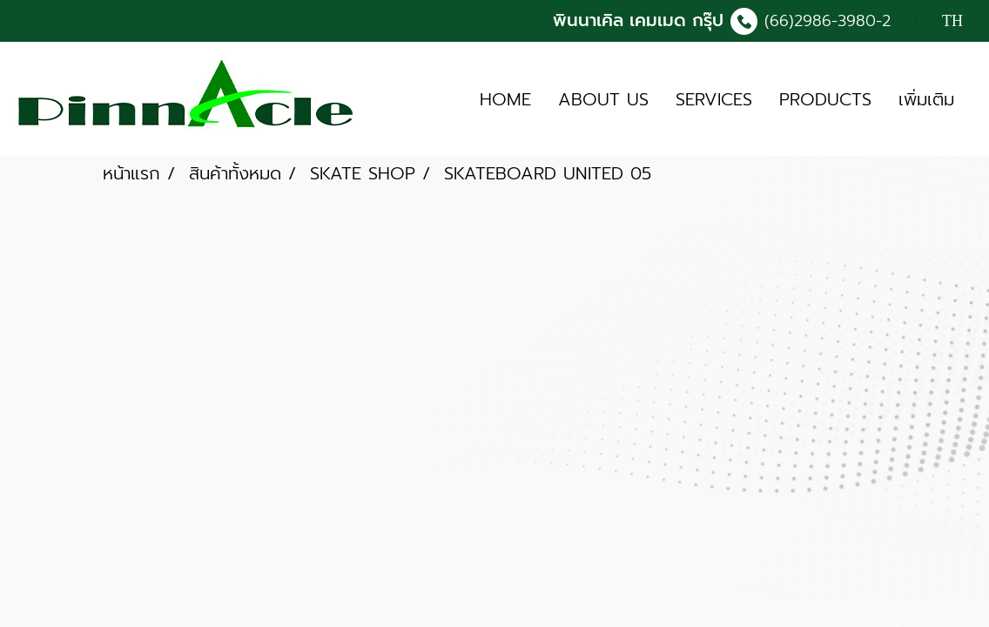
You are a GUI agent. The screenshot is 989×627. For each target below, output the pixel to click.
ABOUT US (603, 99)
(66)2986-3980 (820, 21)
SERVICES (714, 99)
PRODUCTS (825, 99)
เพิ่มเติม (926, 99)
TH (940, 21)
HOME (505, 99)
